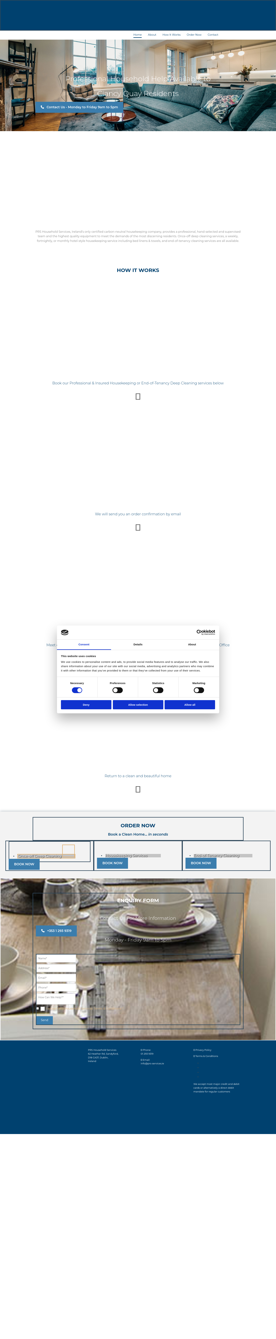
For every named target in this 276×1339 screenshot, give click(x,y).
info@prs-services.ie (152, 1063)
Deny (86, 704)
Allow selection (138, 704)
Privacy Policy (203, 1049)
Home (137, 34)
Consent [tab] (83, 644)
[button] (79, 107)
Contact (213, 34)
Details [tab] (138, 644)
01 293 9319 (147, 1053)
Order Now (194, 34)
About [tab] (192, 644)
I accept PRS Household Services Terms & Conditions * (84, 1008)
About (152, 34)
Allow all (189, 704)
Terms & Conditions (206, 1056)
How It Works (171, 34)
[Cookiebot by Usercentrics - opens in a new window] (199, 632)
